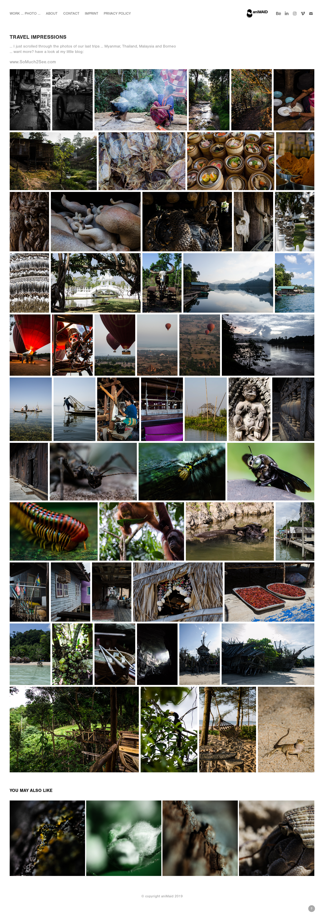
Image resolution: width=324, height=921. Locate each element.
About (52, 13)
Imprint (91, 13)
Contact (71, 13)
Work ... (17, 13)
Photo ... (32, 13)
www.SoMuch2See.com (33, 61)
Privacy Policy (117, 13)
